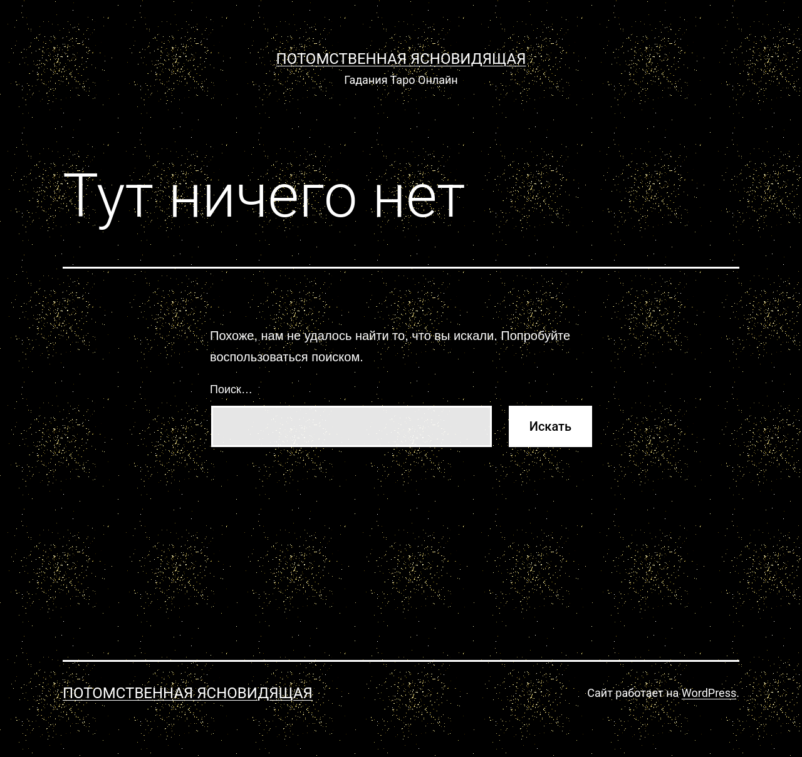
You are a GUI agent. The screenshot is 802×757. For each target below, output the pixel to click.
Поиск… (231, 389)
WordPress (709, 692)
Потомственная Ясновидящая (401, 59)
